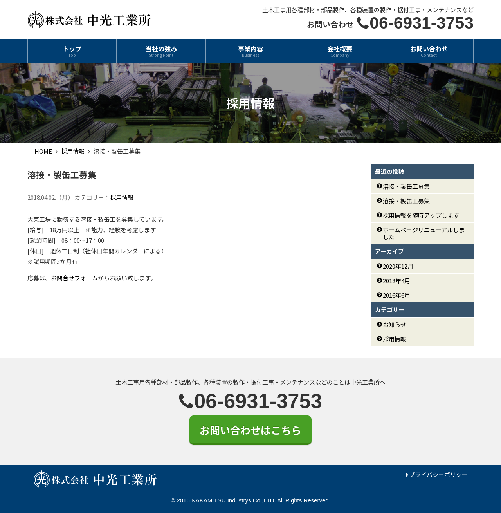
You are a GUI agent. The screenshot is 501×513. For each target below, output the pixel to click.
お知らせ (394, 324)
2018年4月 (396, 280)
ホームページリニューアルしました (424, 233)
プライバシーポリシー (438, 474)
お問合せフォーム (74, 278)
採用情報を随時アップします (421, 215)
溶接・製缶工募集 (406, 186)
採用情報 (121, 197)
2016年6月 (396, 295)
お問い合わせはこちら (250, 430)
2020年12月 (398, 266)
